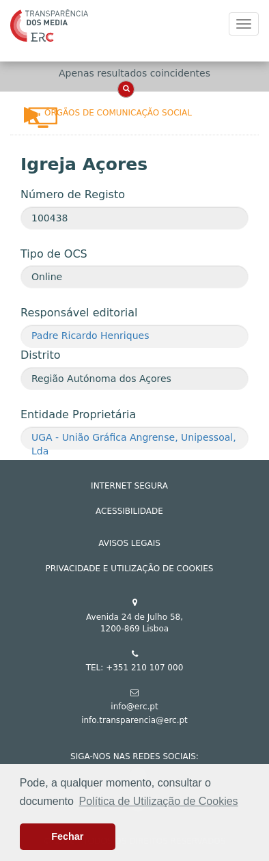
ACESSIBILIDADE (129, 511)
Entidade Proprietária (78, 414)
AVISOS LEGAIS (129, 543)
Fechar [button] (67, 836)
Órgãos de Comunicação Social (118, 113)
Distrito (40, 354)
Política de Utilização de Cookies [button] (158, 801)
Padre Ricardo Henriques (90, 335)
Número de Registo (72, 194)
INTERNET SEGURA (129, 486)
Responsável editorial (78, 312)
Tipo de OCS (53, 253)
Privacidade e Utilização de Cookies (130, 568)
